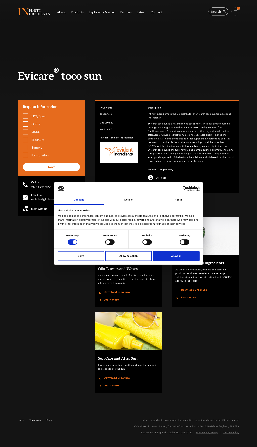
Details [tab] (128, 199)
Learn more (108, 300)
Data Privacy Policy (207, 432)
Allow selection (128, 255)
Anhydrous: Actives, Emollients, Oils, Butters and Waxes (125, 266)
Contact (156, 12)
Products (77, 12)
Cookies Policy (231, 432)
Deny (81, 255)
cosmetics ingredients (194, 420)
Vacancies (35, 420)
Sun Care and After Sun (117, 358)
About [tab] (178, 199)
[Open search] (218, 11)
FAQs (49, 420)
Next (51, 167)
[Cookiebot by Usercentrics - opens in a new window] (185, 188)
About (61, 12)
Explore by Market (102, 12)
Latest (141, 12)
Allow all (176, 255)
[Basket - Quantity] (235, 11)
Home (21, 420)
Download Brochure (114, 292)
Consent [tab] (79, 199)
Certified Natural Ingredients (199, 263)
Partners (126, 12)
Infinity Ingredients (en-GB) (34, 11)
